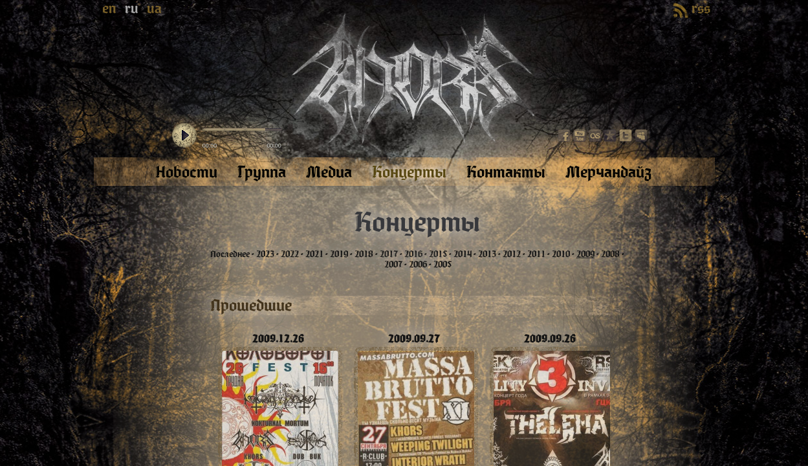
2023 (265, 254)
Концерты (417, 222)
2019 (339, 254)
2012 (512, 254)
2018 (364, 254)
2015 (438, 254)
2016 (413, 254)
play (184, 136)
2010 (561, 254)
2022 (290, 254)
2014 (462, 254)
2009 (585, 254)
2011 (536, 254)
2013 (487, 254)
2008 (610, 254)
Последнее (230, 254)
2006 (418, 265)
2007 (393, 265)
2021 (314, 254)
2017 (389, 254)
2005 (442, 265)
